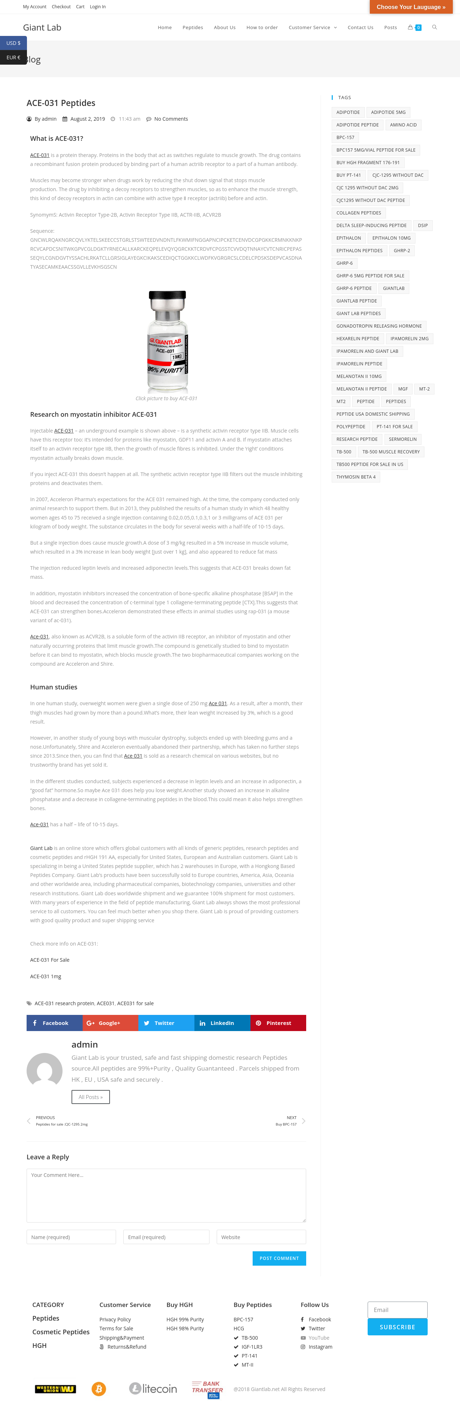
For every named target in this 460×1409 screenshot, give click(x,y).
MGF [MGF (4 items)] (403, 389)
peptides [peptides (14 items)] (396, 401)
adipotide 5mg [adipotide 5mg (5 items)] (388, 112)
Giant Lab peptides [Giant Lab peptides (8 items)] (358, 313)
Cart (80, 7)
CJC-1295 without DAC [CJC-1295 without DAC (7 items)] (397, 175)
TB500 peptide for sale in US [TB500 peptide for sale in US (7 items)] (369, 464)
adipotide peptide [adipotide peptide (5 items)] (357, 125)
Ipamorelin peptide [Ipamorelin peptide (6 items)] (359, 364)
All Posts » (91, 1096)
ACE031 (106, 1003)
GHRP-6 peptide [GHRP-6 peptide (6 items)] (354, 288)
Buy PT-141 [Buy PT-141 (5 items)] (348, 175)
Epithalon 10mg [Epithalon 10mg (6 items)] (391, 238)
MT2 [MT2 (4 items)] (340, 401)
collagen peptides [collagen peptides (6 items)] (358, 213)
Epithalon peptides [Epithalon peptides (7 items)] (359, 251)
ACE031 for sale (135, 1003)
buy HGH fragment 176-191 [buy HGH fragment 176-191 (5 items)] (368, 163)
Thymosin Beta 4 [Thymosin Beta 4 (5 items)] (356, 477)
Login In (98, 7)
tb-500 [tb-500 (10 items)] (343, 452)
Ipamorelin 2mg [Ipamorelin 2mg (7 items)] (410, 339)
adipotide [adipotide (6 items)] (348, 112)
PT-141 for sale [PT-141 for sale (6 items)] (395, 427)
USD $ (16, 43)
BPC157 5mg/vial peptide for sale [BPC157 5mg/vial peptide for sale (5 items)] (375, 150)
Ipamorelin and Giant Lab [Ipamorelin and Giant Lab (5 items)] (367, 351)
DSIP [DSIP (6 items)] (423, 225)
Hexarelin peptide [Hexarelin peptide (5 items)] (357, 339)
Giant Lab (42, 27)
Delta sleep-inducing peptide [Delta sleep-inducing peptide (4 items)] (371, 225)
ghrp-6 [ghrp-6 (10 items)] (344, 263)
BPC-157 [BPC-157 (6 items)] (345, 137)
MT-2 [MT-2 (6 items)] (424, 389)
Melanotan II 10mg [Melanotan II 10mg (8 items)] (359, 376)
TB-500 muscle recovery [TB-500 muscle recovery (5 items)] (391, 452)
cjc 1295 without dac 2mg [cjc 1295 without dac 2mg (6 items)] (367, 188)
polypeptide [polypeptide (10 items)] (350, 427)
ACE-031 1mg (45, 976)
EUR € (16, 57)
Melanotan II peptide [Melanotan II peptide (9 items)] (361, 389)
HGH (39, 1345)
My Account (34, 7)
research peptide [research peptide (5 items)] (357, 439)
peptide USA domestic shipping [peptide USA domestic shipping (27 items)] (373, 414)
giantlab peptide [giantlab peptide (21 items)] (356, 301)
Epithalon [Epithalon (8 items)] (348, 238)
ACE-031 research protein (65, 1003)
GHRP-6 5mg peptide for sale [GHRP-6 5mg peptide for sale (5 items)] (370, 276)
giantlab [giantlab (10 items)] (394, 288)
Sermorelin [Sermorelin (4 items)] (403, 439)
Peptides (45, 1318)
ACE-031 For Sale (49, 959)
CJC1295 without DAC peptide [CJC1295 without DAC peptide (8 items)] (370, 200)
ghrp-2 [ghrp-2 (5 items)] (402, 251)
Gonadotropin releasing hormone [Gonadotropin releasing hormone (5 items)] (379, 326)
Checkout (61, 7)
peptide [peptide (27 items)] (365, 401)
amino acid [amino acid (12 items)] (403, 125)
